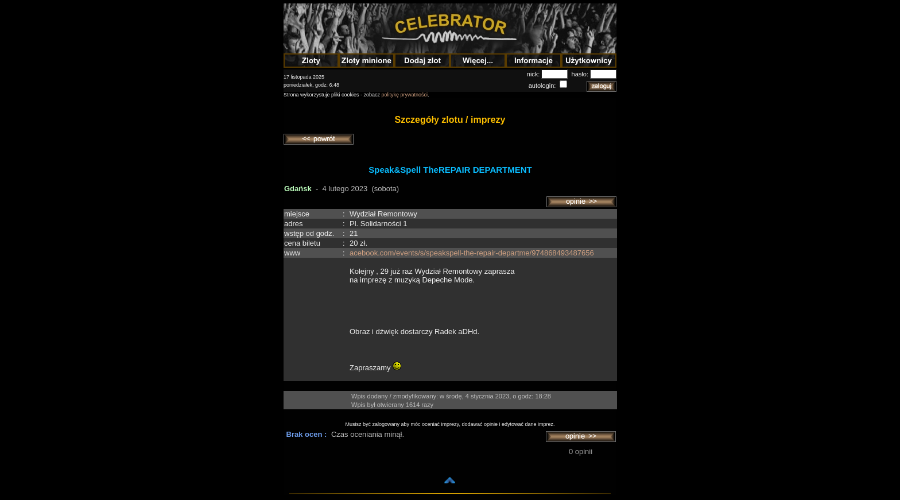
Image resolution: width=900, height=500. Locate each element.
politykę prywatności (405, 95)
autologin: (543, 85)
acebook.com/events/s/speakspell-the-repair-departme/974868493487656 (472, 253)
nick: (534, 74)
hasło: (581, 74)
